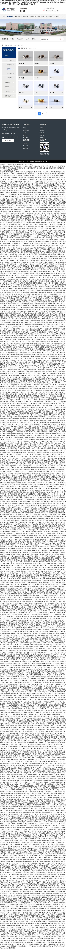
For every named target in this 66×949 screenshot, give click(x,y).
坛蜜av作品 (59, 390)
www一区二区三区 (28, 454)
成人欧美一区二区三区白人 (26, 247)
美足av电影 (56, 797)
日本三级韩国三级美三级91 (54, 880)
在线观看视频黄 (36, 362)
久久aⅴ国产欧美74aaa (28, 597)
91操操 (48, 859)
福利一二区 (10, 692)
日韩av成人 (50, 750)
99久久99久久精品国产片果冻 (38, 234)
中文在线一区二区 (59, 703)
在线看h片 (38, 735)
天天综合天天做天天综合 (44, 641)
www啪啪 (14, 428)
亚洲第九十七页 (45, 383)
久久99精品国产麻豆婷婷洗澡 (34, 213)
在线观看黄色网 (43, 177)
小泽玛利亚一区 (46, 639)
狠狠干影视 (13, 241)
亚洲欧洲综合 (12, 904)
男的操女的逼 (57, 899)
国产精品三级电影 (55, 503)
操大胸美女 (3, 460)
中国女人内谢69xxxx (27, 729)
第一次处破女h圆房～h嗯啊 (12, 249)
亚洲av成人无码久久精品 (37, 200)
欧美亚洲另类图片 (54, 437)
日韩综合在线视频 (22, 403)
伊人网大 (3, 644)
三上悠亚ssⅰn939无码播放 (41, 631)
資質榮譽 (42, 130)
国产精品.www (57, 433)
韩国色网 (62, 671)
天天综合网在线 (22, 279)
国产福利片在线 (40, 543)
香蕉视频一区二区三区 (51, 367)
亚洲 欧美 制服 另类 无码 (43, 584)
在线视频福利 (6, 358)
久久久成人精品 (50, 543)
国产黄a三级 (50, 268)
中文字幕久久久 (60, 375)
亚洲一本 (61, 707)
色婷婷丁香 (38, 253)
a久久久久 (60, 465)
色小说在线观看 (37, 475)
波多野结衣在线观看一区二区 (30, 369)
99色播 (15, 354)
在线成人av (5, 305)
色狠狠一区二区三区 (54, 271)
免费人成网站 (16, 869)
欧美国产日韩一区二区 (35, 381)
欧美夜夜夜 (24, 375)
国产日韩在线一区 (50, 288)
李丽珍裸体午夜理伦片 (31, 175)
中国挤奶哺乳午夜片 (10, 185)
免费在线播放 (6, 243)
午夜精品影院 (28, 910)
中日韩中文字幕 (52, 422)
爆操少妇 (41, 752)
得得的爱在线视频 (22, 479)
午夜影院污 (11, 938)
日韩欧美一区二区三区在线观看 (20, 531)
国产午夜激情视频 (8, 209)
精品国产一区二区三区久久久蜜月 (19, 880)
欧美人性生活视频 (53, 296)
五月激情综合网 (48, 765)
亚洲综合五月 (33, 833)
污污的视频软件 (57, 285)
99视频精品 (51, 914)
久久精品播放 (20, 205)
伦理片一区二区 (34, 249)
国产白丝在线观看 (43, 322)
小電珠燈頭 (10, 69)
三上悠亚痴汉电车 (9, 497)
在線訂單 (25, 16)
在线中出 (59, 505)
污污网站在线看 (39, 537)
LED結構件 (9, 82)
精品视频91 (25, 200)
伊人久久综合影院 (37, 243)
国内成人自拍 (27, 829)
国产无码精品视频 (32, 486)
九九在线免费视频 (24, 362)
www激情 (10, 471)
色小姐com (7, 635)
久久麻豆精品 (50, 375)
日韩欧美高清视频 (14, 375)
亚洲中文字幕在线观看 (18, 213)
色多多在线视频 (48, 253)
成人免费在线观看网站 (48, 891)
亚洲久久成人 (55, 805)
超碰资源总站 (49, 752)
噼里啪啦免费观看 (37, 343)
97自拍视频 (19, 439)
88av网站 (34, 658)
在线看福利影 (30, 309)
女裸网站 (18, 887)
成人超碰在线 (26, 577)
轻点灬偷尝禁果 (44, 788)
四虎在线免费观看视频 (27, 511)
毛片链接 (21, 848)
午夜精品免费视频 (25, 805)
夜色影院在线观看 (19, 232)
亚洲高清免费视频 (25, 236)
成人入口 (27, 611)
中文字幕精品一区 (47, 624)
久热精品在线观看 (8, 492)
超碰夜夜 (61, 895)
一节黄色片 (45, 202)
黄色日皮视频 (43, 897)
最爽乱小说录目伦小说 (52, 701)
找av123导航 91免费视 (56, 230)
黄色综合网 (7, 729)
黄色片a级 (54, 558)
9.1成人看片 (6, 189)
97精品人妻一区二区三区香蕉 (35, 215)
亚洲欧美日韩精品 (49, 871)
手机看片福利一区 (9, 887)
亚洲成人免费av (60, 735)
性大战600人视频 (16, 739)
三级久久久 (29, 384)
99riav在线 (5, 237)
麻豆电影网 (42, 416)
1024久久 (15, 695)
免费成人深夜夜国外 (45, 237)
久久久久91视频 (57, 337)
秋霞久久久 (52, 637)
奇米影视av (53, 586)
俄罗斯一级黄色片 (17, 411)
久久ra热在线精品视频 (10, 204)
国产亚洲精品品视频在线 (52, 236)
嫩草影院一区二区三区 (48, 716)
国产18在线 (48, 537)
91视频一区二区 (14, 456)
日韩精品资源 (44, 239)
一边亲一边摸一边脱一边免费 (38, 392)
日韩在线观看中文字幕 (16, 842)
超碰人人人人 (19, 541)
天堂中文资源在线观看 (36, 846)
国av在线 (26, 550)
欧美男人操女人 (13, 194)
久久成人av (23, 552)
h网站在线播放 (15, 520)
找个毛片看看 (17, 482)
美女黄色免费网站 (25, 501)
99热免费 (46, 484)
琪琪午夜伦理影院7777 (41, 396)
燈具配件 (8, 96)
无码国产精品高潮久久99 (56, 407)
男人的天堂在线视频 (16, 893)
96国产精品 (39, 765)
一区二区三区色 (10, 863)
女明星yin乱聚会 (17, 433)
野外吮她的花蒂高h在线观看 (49, 290)
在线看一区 (8, 528)
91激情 (11, 360)
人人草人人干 (8, 786)
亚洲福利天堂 (6, 629)
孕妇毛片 (3, 571)
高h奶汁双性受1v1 (50, 733)
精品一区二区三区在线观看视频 (43, 594)
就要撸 (15, 494)
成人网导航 (32, 931)
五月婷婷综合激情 (26, 912)
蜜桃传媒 (63, 277)
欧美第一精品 (48, 601)
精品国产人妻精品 (10, 296)
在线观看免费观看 (18, 452)
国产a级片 (57, 752)
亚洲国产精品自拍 (29, 488)
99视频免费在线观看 (52, 695)
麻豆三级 (23, 816)
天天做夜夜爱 (49, 349)
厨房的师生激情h (5, 737)
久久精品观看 (23, 366)
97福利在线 (61, 317)
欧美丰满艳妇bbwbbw (44, 445)
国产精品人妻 (53, 513)
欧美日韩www (6, 714)
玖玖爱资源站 (6, 825)
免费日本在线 (58, 332)
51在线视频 (24, 791)
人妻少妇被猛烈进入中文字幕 (53, 401)
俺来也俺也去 (57, 251)
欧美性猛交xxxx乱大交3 (46, 332)
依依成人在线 (52, 432)
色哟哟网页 (15, 450)
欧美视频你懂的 (45, 895)
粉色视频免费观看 (17, 788)
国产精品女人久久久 (45, 205)
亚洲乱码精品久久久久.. (52, 656)
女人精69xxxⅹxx (30, 848)
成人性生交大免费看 (10, 891)
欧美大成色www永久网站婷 (29, 332)
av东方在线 (53, 507)
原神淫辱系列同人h (34, 823)
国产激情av (54, 217)
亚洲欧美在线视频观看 (35, 313)
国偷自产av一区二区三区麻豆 (27, 494)
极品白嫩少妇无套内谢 (28, 409)
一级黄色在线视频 (31, 241)
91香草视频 (4, 518)
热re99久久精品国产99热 (28, 222)
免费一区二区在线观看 (27, 735)
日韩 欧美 (3, 494)
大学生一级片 (32, 300)
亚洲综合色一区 (34, 285)
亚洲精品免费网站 (35, 477)
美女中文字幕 (8, 545)
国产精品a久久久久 (19, 430)
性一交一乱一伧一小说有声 (28, 592)
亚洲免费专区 (9, 445)
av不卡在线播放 (21, 533)
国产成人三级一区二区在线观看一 (38, 196)
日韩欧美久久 (54, 334)
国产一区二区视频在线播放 (56, 611)
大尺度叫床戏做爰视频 (9, 759)
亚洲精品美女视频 (43, 592)
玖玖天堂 (26, 935)
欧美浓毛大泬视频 (44, 175)
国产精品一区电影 (36, 531)
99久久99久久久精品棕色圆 (36, 279)
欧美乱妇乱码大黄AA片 (17, 320)
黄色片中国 (20, 716)
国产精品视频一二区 (8, 724)
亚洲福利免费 (6, 415)
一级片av (23, 923)
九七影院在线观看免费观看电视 (38, 303)
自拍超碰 (28, 283)
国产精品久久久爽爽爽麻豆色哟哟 (34, 618)
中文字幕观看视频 (37, 601)
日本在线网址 (10, 200)
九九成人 (12, 462)
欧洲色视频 (52, 364)
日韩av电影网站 (44, 686)
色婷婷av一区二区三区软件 (37, 277)
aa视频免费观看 (42, 403)
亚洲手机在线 (39, 699)
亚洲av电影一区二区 (24, 825)
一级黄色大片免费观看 (52, 567)
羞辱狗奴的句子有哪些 (29, 661)
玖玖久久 (16, 757)
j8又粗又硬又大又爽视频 (40, 876)
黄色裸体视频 (33, 177)
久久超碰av (55, 315)
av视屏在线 (3, 865)
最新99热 (11, 701)
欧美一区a (6, 179)
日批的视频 (14, 554)
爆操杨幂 (40, 748)
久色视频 (13, 403)
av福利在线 (58, 663)
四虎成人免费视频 (24, 614)
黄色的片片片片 (35, 239)
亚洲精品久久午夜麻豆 (51, 243)
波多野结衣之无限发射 (18, 215)
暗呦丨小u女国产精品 (29, 482)
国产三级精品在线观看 (31, 226)
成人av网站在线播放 (30, 228)
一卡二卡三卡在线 (20, 486)
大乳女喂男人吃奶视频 (50, 328)
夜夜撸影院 (51, 386)
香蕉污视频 (10, 861)
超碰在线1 (8, 196)
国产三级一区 (20, 871)
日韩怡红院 (59, 222)
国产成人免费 (57, 601)
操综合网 (15, 929)
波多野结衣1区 (16, 729)
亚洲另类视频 (51, 855)
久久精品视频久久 (32, 708)
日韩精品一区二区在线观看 (10, 631)
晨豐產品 (10, 16)
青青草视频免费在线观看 (28, 407)
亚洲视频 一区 (28, 437)
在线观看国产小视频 (46, 371)
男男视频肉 (40, 693)
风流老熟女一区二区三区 (49, 626)
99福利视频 (54, 283)
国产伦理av (29, 396)
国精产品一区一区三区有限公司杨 (44, 467)
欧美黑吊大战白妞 (24, 270)
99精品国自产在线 (51, 861)
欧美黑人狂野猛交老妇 (32, 315)
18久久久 (62, 296)
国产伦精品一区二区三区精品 (22, 405)
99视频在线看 (58, 311)
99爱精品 (9, 494)
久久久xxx (3, 471)
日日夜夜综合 (28, 620)
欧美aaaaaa (45, 354)
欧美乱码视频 (33, 545)
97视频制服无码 (38, 324)
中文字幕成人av (16, 906)
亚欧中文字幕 (22, 831)
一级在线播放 (46, 767)
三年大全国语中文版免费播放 (25, 330)
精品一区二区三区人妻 (31, 411)
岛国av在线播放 (38, 497)
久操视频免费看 (7, 230)
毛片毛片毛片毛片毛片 (37, 292)
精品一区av (38, 799)
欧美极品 (12, 490)
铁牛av (59, 887)
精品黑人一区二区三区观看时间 (12, 688)
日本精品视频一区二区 (15, 837)
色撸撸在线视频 (21, 854)
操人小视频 (33, 680)
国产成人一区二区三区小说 (14, 637)
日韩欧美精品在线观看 (35, 522)
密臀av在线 (52, 631)
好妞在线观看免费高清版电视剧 (43, 388)
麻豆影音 (45, 475)
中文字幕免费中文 (44, 562)
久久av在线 (15, 172)
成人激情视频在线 (60, 690)
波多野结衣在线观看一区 (10, 258)
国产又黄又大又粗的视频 (48, 373)
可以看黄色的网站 (5, 590)
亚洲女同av (52, 475)
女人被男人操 (19, 488)
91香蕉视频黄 (61, 448)
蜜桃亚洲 (6, 580)
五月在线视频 (32, 403)
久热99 (12, 776)
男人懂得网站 (8, 699)
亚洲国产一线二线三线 (17, 315)
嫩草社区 (49, 578)
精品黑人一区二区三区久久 (40, 394)
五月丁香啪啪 (53, 413)
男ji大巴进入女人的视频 (34, 889)
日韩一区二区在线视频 (40, 422)
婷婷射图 (3, 550)
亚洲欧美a (60, 927)
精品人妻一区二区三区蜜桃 (36, 464)
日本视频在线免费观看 (13, 571)
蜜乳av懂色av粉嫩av (37, 471)
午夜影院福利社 (10, 854)
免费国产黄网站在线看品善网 (18, 586)
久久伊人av (36, 230)
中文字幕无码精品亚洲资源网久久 (21, 852)
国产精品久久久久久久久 (45, 358)
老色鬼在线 (40, 692)
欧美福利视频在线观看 (48, 473)
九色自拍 (24, 663)
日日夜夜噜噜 (33, 469)
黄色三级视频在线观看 (41, 782)
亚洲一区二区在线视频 (47, 183)
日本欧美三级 (6, 918)
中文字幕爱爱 (29, 452)
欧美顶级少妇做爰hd (34, 296)
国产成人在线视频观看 (11, 499)
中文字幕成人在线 (43, 550)
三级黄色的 (19, 335)
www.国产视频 (49, 678)
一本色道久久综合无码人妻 (52, 228)
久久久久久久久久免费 (40, 869)
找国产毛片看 (10, 285)
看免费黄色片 (10, 533)
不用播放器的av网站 (20, 334)
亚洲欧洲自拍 (33, 786)
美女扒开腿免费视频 (22, 285)
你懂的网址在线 (9, 226)
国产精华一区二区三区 (42, 513)
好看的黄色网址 (7, 354)
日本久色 (7, 916)
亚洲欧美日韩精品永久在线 (14, 228)
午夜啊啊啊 (7, 322)
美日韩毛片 (47, 699)
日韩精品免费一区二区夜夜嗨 (11, 332)
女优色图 (52, 788)
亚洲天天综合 (23, 420)
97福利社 (7, 309)
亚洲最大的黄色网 (31, 271)
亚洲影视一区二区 (40, 646)
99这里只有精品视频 (6, 511)
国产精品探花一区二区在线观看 (21, 243)
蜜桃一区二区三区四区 (34, 720)
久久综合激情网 (47, 251)
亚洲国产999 (21, 652)
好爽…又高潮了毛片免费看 (18, 464)
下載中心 (17, 16)
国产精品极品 (25, 639)
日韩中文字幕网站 (20, 377)
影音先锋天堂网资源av (9, 217)
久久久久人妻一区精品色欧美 (28, 456)
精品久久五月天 (60, 588)
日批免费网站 (13, 769)
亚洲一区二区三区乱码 (13, 563)
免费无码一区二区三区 (33, 207)
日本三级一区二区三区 (21, 294)
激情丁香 (6, 256)
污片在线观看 (18, 526)
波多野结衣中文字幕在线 (7, 398)
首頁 (4, 16)
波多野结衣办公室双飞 (11, 742)
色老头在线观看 (22, 296)
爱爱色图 (20, 339)
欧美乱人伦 (22, 221)
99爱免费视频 (33, 294)
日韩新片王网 (34, 266)
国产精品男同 (27, 433)
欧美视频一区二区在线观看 (50, 552)
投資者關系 (41, 16)
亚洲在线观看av (9, 407)
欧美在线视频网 (22, 185)
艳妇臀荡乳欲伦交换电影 (37, 307)
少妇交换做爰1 (28, 537)
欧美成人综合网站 (53, 356)
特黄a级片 (17, 222)
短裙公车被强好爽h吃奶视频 (41, 219)
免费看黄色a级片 (23, 264)
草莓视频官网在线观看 (11, 351)
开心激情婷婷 (18, 226)
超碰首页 (13, 833)
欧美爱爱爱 (51, 392)
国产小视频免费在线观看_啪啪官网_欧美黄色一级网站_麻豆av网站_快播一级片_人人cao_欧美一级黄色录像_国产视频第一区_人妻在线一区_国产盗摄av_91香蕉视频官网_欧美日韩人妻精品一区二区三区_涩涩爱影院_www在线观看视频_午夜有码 (33, 168)
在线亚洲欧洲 (9, 560)
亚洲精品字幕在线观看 (56, 309)
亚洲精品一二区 (29, 339)
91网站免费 (62, 513)
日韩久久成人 (8, 177)
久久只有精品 (55, 445)
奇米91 (4, 618)
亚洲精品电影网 (15, 712)
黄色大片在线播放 (43, 801)
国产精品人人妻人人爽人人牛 (41, 190)
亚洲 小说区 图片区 (55, 592)
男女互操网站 (49, 603)
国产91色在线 (55, 172)
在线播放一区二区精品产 (7, 268)
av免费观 (15, 302)
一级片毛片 (54, 411)
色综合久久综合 (37, 426)
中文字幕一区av (10, 823)
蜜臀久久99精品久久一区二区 (24, 373)
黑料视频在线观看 (18, 290)
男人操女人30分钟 (41, 535)
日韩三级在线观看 (25, 190)
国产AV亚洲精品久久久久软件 (45, 222)
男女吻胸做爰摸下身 (33, 311)
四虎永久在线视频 (36, 793)
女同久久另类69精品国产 (17, 733)
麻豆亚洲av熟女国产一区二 (56, 488)
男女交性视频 (13, 669)
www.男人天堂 (12, 283)
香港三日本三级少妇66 (17, 189)
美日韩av (51, 872)
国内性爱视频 (21, 432)
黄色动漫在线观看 (32, 533)
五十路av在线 (24, 418)
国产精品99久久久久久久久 (24, 347)
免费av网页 (29, 675)
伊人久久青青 (5, 484)
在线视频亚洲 (61, 394)
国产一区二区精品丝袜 (9, 650)
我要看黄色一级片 (22, 469)
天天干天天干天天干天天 (21, 360)
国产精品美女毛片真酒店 (17, 675)
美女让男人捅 (8, 405)
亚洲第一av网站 (9, 343)
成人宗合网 (44, 571)
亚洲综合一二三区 (35, 264)
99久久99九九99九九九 (7, 288)
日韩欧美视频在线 (21, 173)
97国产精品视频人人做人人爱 (41, 283)
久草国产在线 (16, 584)
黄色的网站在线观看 (38, 812)
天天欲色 (31, 725)
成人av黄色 (12, 481)
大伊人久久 (50, 499)
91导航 (37, 936)
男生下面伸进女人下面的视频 (27, 302)
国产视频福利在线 (31, 268)
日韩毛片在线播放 (49, 835)
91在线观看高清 (57, 639)
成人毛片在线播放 (12, 264)
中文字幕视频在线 (5, 302)
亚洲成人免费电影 (11, 311)
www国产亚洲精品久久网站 (28, 914)
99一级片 (36, 224)
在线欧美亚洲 (17, 198)
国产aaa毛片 (59, 835)
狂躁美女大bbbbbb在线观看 (31, 383)
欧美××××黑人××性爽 (49, 505)
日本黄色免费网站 (17, 416)
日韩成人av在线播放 (20, 560)
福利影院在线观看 (14, 780)
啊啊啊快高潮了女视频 (58, 400)
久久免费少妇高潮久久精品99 (9, 855)
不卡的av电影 (41, 861)
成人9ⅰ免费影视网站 (23, 460)
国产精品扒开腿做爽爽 (24, 217)
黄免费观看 (35, 927)
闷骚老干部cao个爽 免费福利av (18, 443)
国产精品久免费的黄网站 (11, 236)
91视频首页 (35, 633)
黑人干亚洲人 (52, 669)
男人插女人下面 (14, 275)
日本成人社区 (59, 918)
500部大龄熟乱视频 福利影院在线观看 (49, 302)
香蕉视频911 (38, 330)
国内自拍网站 (4, 624)
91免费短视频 (47, 688)
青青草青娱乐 (54, 550)
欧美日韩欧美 (28, 716)
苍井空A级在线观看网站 (33, 345)
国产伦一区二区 (48, 705)
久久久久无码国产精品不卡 (54, 416)
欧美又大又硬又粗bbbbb (35, 484)
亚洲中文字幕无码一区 (7, 771)
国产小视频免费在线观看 (17, 580)
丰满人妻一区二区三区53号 (46, 420)
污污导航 (28, 394)
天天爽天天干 (52, 650)
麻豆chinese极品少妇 (17, 192)
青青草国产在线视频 (22, 239)
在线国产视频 (22, 311)
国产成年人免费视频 (46, 207)
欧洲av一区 (5, 458)
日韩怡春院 (39, 659)
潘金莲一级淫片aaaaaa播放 (28, 641)
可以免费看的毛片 (47, 703)
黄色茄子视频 (36, 450)
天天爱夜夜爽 (57, 763)
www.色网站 (29, 467)
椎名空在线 (60, 848)
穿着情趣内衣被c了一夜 (53, 697)
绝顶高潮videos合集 (59, 482)
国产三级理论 (23, 484)
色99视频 (8, 827)
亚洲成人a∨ (28, 810)
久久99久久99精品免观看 (31, 335)
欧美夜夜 (18, 616)
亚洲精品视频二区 (57, 714)
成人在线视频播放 (17, 473)
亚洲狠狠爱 (33, 550)
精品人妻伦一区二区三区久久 (9, 366)
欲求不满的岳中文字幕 (48, 528)
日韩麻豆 (32, 859)
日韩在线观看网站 (26, 286)
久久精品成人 (24, 680)
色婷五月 (32, 172)
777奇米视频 (51, 194)
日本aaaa (58, 273)
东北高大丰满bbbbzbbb (57, 196)
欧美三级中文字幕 (33, 341)
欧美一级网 (19, 497)
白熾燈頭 (9, 73)
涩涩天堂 (18, 200)
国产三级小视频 (5, 520)
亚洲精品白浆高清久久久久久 (18, 797)
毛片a (51, 554)
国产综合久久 (12, 219)
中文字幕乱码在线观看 (40, 761)
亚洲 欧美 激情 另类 (39, 697)
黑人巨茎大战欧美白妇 (31, 822)
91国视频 (3, 279)
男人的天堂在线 (25, 183)
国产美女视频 (31, 187)
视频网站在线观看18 (42, 192)
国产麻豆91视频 (47, 580)
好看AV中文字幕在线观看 (13, 262)
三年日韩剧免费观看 (15, 224)
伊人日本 (17, 799)
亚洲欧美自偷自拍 (38, 603)
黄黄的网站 (46, 799)
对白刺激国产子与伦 (43, 609)
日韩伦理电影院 (45, 270)
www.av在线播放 (30, 936)
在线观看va (12, 239)
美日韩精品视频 (12, 746)
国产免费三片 (8, 187)
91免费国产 (20, 588)
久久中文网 (31, 173)
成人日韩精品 (44, 936)
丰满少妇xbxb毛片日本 (7, 541)
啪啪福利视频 (40, 187)
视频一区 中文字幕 (35, 780)
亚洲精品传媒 (28, 497)
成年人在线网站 (34, 539)
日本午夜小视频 (49, 221)
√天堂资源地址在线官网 (45, 614)
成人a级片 (33, 678)
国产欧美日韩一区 (25, 450)
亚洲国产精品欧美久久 (34, 319)
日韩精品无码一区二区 (39, 541)
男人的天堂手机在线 (35, 443)
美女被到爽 (15, 629)
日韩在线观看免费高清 (15, 518)
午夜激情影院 (22, 381)
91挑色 (11, 384)
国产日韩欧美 (16, 400)
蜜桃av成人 (52, 179)
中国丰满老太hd (40, 520)
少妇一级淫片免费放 (14, 286)
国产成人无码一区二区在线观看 (17, 303)
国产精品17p (55, 531)
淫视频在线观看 (35, 571)
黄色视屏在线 (21, 467)
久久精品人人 (49, 803)
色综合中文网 (12, 658)
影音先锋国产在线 (22, 516)
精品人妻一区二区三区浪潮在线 (13, 558)
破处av (48, 805)
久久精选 (35, 562)
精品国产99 (25, 616)
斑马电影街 (11, 475)
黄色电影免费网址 (55, 345)
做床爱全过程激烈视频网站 (50, 720)
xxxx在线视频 (61, 769)
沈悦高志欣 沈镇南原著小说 (22, 343)
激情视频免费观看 (48, 925)
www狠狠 (15, 614)
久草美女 (54, 556)
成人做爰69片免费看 (44, 518)
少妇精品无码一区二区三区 (33, 903)
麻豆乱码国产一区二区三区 (43, 337)
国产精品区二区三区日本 (53, 200)
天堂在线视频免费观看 (49, 281)
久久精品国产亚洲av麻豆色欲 (53, 185)
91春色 (55, 594)
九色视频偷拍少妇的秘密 (47, 249)
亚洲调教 (7, 464)
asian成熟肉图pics (5, 933)
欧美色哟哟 (42, 633)
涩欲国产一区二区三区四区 (25, 435)
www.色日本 (12, 330)
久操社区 (29, 230)
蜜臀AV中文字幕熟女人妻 (29, 322)
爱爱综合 (47, 595)
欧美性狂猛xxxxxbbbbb (12, 418)
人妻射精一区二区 (41, 488)
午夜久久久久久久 (39, 563)
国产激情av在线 (30, 349)
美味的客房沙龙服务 (43, 612)
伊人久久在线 (29, 290)
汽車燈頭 (9, 60)
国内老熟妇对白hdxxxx (35, 744)
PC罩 (7, 87)
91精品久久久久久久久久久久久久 (51, 648)
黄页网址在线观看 (49, 577)
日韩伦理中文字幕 (34, 317)
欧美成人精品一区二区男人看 (19, 458)
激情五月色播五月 (59, 189)
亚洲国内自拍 (46, 556)
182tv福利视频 (58, 597)
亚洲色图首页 (58, 744)
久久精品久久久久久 (18, 731)
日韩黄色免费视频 (9, 654)
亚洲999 (4, 556)
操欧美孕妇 (44, 530)
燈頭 (27, 39)
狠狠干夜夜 (35, 916)
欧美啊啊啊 (28, 627)
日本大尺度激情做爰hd (27, 281)
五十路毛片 (43, 499)
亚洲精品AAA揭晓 (9, 335)
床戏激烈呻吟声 (32, 865)
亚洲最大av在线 (33, 759)
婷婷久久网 (53, 175)
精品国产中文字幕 (9, 328)
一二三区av (15, 562)
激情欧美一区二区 (5, 411)
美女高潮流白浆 (50, 247)
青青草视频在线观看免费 (30, 884)
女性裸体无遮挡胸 (5, 396)
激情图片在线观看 (56, 840)
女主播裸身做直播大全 (12, 271)
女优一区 (63, 492)
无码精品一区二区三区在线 (29, 400)
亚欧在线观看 (8, 814)
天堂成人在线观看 (41, 448)
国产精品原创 (47, 490)
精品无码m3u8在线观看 (24, 428)
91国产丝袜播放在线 (23, 569)
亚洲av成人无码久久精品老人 (17, 367)
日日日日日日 (12, 835)
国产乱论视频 (50, 588)
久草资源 (3, 639)
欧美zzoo (53, 273)
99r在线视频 (21, 283)
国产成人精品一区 (8, 505)
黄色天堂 (56, 441)
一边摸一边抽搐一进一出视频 (49, 305)
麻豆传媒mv (29, 854)
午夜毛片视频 (35, 565)
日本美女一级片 (11, 435)
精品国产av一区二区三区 (14, 644)
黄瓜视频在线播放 (35, 893)
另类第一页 (6, 793)
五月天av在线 (51, 377)
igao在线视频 (16, 735)
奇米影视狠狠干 (14, 190)
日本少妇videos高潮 (30, 439)
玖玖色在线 (46, 454)
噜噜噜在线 (22, 708)
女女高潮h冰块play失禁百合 (27, 669)
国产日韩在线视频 (42, 669)
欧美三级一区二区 (33, 622)
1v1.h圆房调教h (48, 298)
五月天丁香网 (24, 693)
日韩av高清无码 (37, 490)
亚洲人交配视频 (7, 774)
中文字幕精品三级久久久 (45, 441)
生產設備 (42, 135)
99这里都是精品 (14, 256)
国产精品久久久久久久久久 (47, 224)
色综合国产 (13, 422)
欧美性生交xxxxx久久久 (23, 789)
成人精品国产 (53, 239)
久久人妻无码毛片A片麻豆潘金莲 (21, 567)
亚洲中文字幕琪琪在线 (7, 488)
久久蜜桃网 (45, 256)
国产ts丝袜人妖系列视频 (20, 859)
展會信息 (25, 146)
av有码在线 (19, 324)
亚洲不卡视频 (10, 871)
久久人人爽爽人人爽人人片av (9, 362)
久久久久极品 (10, 205)
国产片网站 (33, 360)
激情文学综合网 (60, 925)
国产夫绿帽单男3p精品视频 (25, 673)
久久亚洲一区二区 (24, 351)
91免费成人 (22, 364)
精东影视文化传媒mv (6, 526)
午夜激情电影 (50, 320)
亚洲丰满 (59, 680)
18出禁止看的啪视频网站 (17, 237)
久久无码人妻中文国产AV (33, 556)
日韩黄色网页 (28, 324)
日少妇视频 (17, 626)
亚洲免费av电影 (33, 418)
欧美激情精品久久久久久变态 (32, 202)
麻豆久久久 (14, 364)
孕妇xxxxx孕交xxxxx (32, 364)
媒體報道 (25, 148)
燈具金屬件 (20, 39)
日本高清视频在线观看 (13, 678)
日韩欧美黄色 (4, 319)
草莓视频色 (51, 209)
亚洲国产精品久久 (41, 872)
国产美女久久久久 (42, 407)
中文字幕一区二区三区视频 (45, 684)
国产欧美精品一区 (12, 575)
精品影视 (55, 241)
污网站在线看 (13, 801)
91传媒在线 (35, 771)
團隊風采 (42, 137)
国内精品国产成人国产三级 (21, 471)
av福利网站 (43, 919)
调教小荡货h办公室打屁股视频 (17, 300)
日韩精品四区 (56, 545)
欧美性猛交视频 (39, 384)
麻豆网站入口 (49, 292)
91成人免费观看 (38, 328)
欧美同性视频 (27, 812)
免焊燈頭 (9, 64)
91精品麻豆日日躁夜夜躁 (10, 270)
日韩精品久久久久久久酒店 (41, 654)
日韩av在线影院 (18, 942)
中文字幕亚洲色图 (45, 335)
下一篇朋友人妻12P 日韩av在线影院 (17, 539)
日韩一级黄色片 (42, 914)
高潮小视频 (51, 479)
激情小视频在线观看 (46, 266)
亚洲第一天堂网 (40, 859)
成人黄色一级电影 (35, 460)
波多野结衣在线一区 (53, 541)
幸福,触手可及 (60, 539)
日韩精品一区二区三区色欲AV (43, 575)
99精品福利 (57, 358)
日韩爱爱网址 (51, 844)
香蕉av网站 (24, 249)
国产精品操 (28, 189)
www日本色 (41, 678)
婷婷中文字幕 (49, 693)
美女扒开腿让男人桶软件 (47, 262)
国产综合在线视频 (29, 413)
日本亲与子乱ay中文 (48, 351)
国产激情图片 (26, 211)
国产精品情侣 (4, 880)
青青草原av (51, 234)
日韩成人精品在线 (47, 460)
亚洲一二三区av (5, 315)
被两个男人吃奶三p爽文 (48, 757)
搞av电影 (40, 658)
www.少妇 (61, 682)
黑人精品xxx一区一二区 (51, 729)
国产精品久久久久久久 (55, 560)
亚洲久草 (13, 716)
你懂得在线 (38, 454)
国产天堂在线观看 (37, 401)
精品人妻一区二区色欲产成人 (15, 765)
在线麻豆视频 (33, 801)
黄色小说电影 (8, 245)
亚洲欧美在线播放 (49, 718)
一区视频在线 (44, 428)
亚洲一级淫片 (19, 935)
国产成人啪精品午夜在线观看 (21, 266)
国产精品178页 (4, 320)
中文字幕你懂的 (57, 582)
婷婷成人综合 (57, 641)
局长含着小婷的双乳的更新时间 (42, 433)
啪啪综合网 (6, 422)
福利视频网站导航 (5, 172)
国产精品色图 (60, 528)
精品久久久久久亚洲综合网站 (9, 420)
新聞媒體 (49, 16)
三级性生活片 (22, 744)
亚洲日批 (17, 407)
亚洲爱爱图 (21, 258)
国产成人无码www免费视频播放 (48, 294)
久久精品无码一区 (38, 189)
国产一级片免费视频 (44, 424)
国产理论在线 (25, 767)
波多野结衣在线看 (42, 430)
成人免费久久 (36, 217)
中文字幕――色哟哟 (31, 237)
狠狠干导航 (7, 869)
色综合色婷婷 (53, 354)
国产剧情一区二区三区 (45, 708)
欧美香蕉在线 (49, 464)
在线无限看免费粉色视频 (49, 526)
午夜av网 (8, 607)
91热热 (29, 326)
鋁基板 (7, 91)
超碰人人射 (14, 744)
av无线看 (3, 692)
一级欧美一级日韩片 (40, 347)
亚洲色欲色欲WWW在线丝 (49, 707)
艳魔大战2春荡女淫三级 (24, 219)
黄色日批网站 (12, 392)
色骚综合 (23, 396)
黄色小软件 (38, 281)
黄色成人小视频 (6, 852)
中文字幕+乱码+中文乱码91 (14, 795)
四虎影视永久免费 (53, 533)
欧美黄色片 (53, 682)
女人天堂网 (55, 232)
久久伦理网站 (46, 381)
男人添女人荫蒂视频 (45, 204)
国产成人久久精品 (34, 375)
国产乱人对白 (44, 364)
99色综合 (18, 490)
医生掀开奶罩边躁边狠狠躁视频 (12, 211)
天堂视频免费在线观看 (7, 401)
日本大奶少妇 (55, 827)
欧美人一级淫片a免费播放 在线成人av (48, 746)
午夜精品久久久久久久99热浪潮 (53, 748)
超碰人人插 (58, 837)
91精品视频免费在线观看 (36, 791)
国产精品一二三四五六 (27, 543)
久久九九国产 (35, 183)
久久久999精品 (19, 936)
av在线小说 (39, 173)
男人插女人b (28, 541)
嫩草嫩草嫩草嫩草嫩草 (18, 309)
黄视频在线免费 (54, 686)
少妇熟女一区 (4, 927)
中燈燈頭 (9, 77)
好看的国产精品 (36, 398)
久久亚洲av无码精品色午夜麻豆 (31, 626)
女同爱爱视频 (37, 912)
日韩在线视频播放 (10, 313)
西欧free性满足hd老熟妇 (40, 415)
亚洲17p (2, 773)
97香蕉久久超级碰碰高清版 (41, 286)
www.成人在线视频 (51, 307)
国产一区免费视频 (41, 194)
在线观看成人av (49, 791)
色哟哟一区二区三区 (57, 190)
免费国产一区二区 (35, 624)
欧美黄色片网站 (40, 673)
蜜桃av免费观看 (61, 373)
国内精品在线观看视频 (30, 518)
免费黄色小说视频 (17, 175)
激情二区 (31, 663)
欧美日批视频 (8, 482)
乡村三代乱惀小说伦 (44, 447)
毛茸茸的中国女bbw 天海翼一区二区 (39, 366)
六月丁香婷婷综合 (13, 805)
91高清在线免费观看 (57, 477)
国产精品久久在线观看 (50, 245)
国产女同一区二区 (22, 234)
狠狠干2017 (31, 769)
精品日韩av (20, 810)
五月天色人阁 (46, 854)
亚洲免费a (54, 737)
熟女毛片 (22, 256)
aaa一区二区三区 (32, 509)
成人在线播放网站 (5, 695)
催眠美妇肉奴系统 (13, 543)
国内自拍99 (23, 179)
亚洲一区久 (35, 204)
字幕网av (26, 893)
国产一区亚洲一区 (51, 927)
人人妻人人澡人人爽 (17, 524)
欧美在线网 (61, 369)
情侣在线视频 (10, 307)
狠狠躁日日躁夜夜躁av (43, 172)
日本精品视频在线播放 (20, 496)
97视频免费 (36, 260)
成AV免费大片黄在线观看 (20, 317)
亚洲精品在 (41, 469)
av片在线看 (36, 273)
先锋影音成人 (59, 499)
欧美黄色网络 (60, 364)
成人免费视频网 (31, 430)
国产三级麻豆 (61, 637)
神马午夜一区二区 (20, 209)
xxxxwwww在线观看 (45, 545)
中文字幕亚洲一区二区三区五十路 (14, 349)
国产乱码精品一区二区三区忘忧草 (27, 254)
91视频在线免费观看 (26, 251)
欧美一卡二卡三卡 (21, 341)
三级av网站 (7, 554)
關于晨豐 (33, 16)
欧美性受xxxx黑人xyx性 (37, 838)
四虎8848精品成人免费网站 (28, 441)
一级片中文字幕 (25, 505)
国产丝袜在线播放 (45, 315)
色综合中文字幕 (23, 499)
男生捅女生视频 (29, 253)
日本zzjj (29, 552)
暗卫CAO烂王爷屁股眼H (23, 927)
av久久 (61, 789)
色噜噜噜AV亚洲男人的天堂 (50, 774)
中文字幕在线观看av (51, 215)
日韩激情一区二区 (58, 266)
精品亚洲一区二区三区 (57, 595)
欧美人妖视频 (31, 590)
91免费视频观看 (25, 356)
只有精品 (58, 473)
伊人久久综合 (14, 179)
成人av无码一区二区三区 (56, 530)
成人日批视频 (18, 445)
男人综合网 (44, 319)
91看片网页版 (55, 661)
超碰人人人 (15, 684)
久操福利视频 (46, 275)
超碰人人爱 (23, 889)
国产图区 (41, 226)
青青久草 (50, 878)
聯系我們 (56, 16)
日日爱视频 (22, 629)
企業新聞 (25, 143)
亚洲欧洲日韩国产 (49, 658)
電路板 (33, 39)
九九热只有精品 (22, 759)
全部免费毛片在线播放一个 (45, 300)
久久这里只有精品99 (49, 173)
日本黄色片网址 (52, 514)
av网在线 (26, 904)
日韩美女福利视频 (47, 780)
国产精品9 (42, 916)
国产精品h (17, 767)
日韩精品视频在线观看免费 (38, 356)
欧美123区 (25, 656)
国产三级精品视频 (31, 424)
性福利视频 (33, 445)
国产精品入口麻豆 (44, 833)
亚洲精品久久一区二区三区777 (10, 183)
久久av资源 (10, 181)
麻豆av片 (38, 309)
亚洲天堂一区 (60, 479)
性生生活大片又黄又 (8, 761)
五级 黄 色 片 (12, 254)
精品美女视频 (4, 190)
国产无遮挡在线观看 (48, 735)
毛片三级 (56, 665)
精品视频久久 (45, 867)
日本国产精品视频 (8, 626)
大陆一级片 (54, 759)
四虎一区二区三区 (26, 328)
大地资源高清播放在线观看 (14, 946)
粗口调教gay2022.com (58, 688)
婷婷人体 (16, 511)
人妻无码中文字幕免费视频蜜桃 (42, 665)
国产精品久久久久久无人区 (23, 401)
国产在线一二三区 (18, 245)
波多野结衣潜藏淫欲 (50, 501)
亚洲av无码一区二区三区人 (35, 367)
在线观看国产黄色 (22, 671)
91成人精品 (12, 234)
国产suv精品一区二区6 (32, 205)
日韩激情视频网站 (42, 931)
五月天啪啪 (36, 428)
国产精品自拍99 (34, 458)
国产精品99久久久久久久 (19, 358)
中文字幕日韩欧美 (19, 207)
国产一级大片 (12, 460)
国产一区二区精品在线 (42, 511)
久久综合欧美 (58, 464)
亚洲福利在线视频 (44, 400)
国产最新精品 (5, 537)
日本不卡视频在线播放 (33, 258)
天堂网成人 (22, 187)
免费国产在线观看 (19, 384)
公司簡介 (42, 128)
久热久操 (16, 281)
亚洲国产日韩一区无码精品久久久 (54, 471)
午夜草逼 (15, 221)
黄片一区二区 (49, 189)
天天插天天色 (44, 230)
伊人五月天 (59, 475)
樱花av (18, 328)
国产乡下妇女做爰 (56, 808)
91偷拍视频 (45, 345)
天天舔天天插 (54, 722)
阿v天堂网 (40, 228)
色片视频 (60, 882)
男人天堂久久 (6, 437)
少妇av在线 (10, 791)
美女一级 (36, 373)
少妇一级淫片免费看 (17, 867)
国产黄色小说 (4, 298)
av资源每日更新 (60, 771)
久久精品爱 (15, 923)
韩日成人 (43, 844)
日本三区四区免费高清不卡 (18, 305)
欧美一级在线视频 (23, 354)
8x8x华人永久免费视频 (31, 416)
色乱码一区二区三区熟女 (50, 903)
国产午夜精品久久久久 (43, 661)
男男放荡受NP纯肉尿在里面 (32, 703)
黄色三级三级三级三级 (7, 377)
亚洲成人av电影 (11, 279)
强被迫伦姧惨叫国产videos (45, 831)
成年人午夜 (19, 388)
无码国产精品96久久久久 (20, 177)
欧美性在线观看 (14, 552)
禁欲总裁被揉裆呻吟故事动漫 (20, 277)
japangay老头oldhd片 (38, 236)
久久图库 (53, 326)
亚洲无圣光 (58, 712)
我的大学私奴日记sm (58, 935)
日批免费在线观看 (49, 343)
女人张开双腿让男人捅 (31, 558)
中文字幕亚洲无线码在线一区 (50, 398)
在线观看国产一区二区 (50, 330)
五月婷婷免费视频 (29, 192)
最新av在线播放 (61, 718)
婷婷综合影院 (27, 895)
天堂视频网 (7, 175)
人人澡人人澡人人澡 (39, 599)
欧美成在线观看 (7, 221)
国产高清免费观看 (26, 869)
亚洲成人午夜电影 (30, 245)
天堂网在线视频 (56, 275)
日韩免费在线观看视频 (57, 509)
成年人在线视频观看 (51, 187)
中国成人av (31, 465)
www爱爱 (50, 211)
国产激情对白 (12, 352)
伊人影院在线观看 (42, 432)
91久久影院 (25, 944)
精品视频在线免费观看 (13, 409)
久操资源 (12, 806)
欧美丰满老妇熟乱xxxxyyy (36, 185)
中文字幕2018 (14, 484)
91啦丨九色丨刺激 (55, 435)
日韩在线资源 (61, 181)
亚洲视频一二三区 (33, 334)
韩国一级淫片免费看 (33, 901)
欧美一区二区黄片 (57, 756)
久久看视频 (15, 251)
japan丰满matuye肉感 (23, 793)
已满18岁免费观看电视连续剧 (40, 503)
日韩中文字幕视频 (19, 394)
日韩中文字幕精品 (31, 609)
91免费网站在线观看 (40, 339)
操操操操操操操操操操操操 (8, 673)
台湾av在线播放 (53, 379)
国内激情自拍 (47, 629)
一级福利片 (56, 198)
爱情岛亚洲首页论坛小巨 (10, 345)
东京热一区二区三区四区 (34, 773)
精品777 (56, 207)
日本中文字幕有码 (57, 644)
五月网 (44, 643)
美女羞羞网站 (12, 548)
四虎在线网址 (40, 247)
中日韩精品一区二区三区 (56, 396)
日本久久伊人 (12, 588)
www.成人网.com (43, 360)
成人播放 (49, 198)
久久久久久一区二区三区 (33, 256)
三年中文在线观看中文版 (23, 475)
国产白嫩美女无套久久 (25, 422)
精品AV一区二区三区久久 (21, 545)
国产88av (10, 222)
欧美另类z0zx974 (15, 661)
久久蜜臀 (44, 296)
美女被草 (57, 324)
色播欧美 (30, 560)
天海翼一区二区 (32, 221)
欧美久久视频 (30, 448)
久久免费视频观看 (26, 273)
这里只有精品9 (32, 420)
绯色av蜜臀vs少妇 (45, 341)
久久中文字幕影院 (13, 356)
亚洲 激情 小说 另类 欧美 (37, 198)
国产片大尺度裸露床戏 (41, 560)
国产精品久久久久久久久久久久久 (38, 179)
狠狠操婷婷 (7, 266)
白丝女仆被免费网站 (22, 307)
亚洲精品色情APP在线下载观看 (18, 857)
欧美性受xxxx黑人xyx (24, 204)
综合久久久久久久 (48, 744)
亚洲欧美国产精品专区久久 (48, 317)
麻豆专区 (40, 245)
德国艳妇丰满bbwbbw (10, 426)
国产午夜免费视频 (29, 462)
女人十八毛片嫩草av (30, 946)
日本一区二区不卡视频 (42, 731)
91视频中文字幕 (19, 861)
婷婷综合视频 (51, 448)
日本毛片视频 (39, 729)
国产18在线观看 (27, 224)
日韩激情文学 (58, 603)
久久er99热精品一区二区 (40, 829)
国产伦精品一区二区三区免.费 (41, 405)
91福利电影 (17, 718)
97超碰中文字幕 (22, 313)
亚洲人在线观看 (41, 940)
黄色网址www (45, 273)
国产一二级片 (20, 268)
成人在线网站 (9, 741)
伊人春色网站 (40, 349)
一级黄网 (43, 375)
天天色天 (8, 829)
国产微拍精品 (55, 635)
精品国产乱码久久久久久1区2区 (32, 688)
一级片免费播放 (55, 484)
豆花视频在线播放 (44, 411)
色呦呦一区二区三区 (14, 808)
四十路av (57, 221)
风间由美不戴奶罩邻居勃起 (57, 931)
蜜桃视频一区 (25, 571)
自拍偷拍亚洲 (53, 936)
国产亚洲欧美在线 (54, 177)
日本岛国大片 (42, 209)
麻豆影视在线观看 (25, 633)
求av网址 (60, 328)
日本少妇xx (25, 198)
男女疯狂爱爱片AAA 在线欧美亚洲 (46, 181)
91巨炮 (10, 198)
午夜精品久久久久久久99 (56, 319)
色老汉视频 (15, 396)
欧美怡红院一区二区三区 (10, 247)
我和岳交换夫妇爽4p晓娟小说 (9, 720)
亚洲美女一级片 (18, 814)
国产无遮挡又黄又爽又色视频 (49, 458)
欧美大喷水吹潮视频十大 (26, 646)
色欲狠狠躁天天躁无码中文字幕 (17, 690)
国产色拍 (28, 298)
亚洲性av (22, 271)
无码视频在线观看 (30, 861)
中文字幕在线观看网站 (16, 535)
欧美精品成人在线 (20, 692)
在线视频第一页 (31, 432)
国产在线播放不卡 (59, 693)
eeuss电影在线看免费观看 (57, 360)
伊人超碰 (37, 290)
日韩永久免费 (35, 921)
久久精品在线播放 (31, 750)
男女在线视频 (22, 886)
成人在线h (26, 846)
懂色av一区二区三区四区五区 (14, 872)
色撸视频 (21, 611)
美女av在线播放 (59, 803)
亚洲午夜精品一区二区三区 (10, 441)
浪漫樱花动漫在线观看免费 (16, 754)
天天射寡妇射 (16, 322)
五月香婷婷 (49, 724)
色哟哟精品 (48, 516)
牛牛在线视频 (32, 352)
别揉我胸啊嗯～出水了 (21, 181)
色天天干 (26, 806)
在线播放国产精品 (16, 202)
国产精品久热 (24, 684)
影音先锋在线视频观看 (26, 575)
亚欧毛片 (38, 275)
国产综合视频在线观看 (58, 418)
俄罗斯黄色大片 (24, 172)
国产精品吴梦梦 (35, 639)
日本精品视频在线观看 (58, 854)
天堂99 (58, 786)
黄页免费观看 (58, 279)
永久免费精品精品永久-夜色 (52, 810)
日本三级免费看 (56, 383)
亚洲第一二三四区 (9, 173)
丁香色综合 (45, 309)
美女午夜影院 (25, 678)
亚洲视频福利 (45, 477)
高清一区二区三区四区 (35, 496)
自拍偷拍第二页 (22, 481)
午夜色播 (32, 181)
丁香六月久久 (47, 644)
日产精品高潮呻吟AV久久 (34, 580)
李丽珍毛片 (4, 375)
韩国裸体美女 (21, 371)
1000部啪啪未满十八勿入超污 (14, 447)
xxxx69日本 (3, 746)
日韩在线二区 (34, 270)
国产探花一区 (24, 676)
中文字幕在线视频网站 (33, 528)
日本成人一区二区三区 (32, 737)
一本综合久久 (4, 490)
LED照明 (11, 39)
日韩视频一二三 (10, 439)
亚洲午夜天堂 (47, 582)
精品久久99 (60, 501)
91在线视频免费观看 (40, 739)
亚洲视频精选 (30, 635)
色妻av (21, 503)
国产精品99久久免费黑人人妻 (53, 213)
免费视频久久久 (59, 298)
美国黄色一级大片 (45, 778)
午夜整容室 (20, 648)
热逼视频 (28, 658)
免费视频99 (36, 895)
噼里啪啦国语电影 (21, 386)
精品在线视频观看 (32, 209)
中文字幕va (16, 273)
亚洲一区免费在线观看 (7, 522)
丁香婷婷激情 (22, 769)
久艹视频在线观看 (53, 869)
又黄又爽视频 (57, 614)
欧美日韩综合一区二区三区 (46, 786)
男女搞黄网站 (58, 565)
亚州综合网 (55, 584)
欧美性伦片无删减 (29, 872)
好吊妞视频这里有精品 (7, 514)
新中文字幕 (42, 211)
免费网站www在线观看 (7, 705)
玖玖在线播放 (57, 580)
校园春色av (58, 209)
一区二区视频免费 (55, 322)
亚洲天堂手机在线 (25, 757)
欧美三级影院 (10, 948)
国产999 (15, 187)
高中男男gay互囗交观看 (52, 812)
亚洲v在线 (24, 507)
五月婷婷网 (4, 239)
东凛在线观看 (37, 251)
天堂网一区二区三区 (53, 277)
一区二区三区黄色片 (37, 667)
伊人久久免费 (27, 933)
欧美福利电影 (50, 712)
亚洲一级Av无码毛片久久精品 (42, 232)
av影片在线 (21, 241)
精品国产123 (25, 262)
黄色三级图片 (36, 757)
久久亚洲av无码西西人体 (20, 786)
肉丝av (42, 823)
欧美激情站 (44, 450)
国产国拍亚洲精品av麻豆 (19, 196)
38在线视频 (57, 211)
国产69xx (37, 530)
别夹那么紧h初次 (27, 876)
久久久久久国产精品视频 (34, 390)
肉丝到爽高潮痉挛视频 (52, 226)
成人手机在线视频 (26, 601)
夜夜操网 (59, 392)
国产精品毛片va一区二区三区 (27, 612)
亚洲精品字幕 (41, 268)
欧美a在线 (15, 503)
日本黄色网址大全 (60, 300)
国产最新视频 (61, 850)
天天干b (16, 505)
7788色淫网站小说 (48, 496)
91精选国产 (6, 893)
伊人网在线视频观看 (17, 620)
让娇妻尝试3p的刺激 (19, 230)
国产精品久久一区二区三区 (23, 771)
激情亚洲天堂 (10, 616)
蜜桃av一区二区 (27, 490)
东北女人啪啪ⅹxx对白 (10, 903)
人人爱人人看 (39, 769)
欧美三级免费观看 (5, 822)
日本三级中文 (9, 294)
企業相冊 (42, 133)
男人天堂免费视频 (44, 558)
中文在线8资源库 (7, 207)
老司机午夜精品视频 (55, 944)
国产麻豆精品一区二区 (49, 313)
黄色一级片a (19, 806)
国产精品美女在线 (60, 571)
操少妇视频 (28, 232)
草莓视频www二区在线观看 (23, 603)
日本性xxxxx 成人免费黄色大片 (36, 377)
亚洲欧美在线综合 (5, 473)
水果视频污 (55, 424)
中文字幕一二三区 (34, 573)
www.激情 (20, 548)
